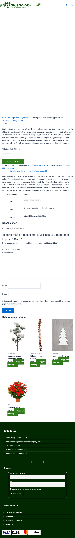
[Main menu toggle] (72, 5)
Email (11, 481)
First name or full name (17, 473)
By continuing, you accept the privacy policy (25, 489)
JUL (9, 118)
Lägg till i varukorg (13, 161)
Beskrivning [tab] (11, 171)
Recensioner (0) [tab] (41, 171)
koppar (59, 165)
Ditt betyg (6, 249)
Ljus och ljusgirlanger (20, 118)
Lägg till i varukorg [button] (15, 363)
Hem (4, 118)
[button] (67, 5)
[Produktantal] (6, 156)
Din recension (8, 253)
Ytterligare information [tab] (26, 171)
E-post (5, 294)
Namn (5, 286)
